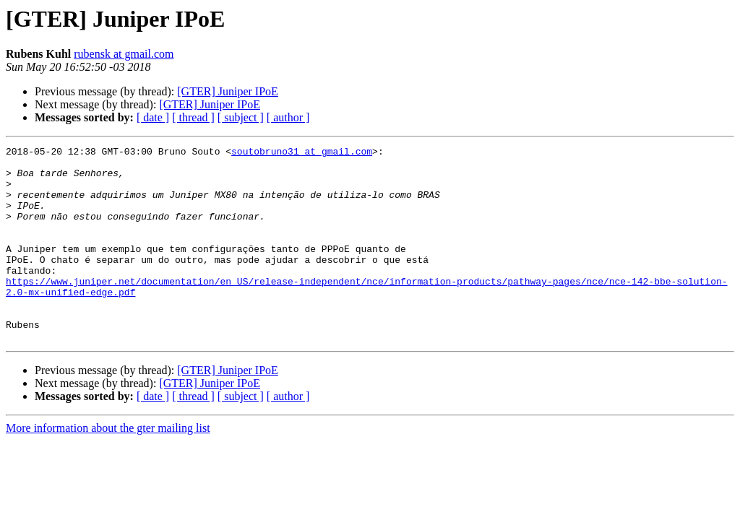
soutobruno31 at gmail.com (301, 153)
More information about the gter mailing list (108, 467)
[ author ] (288, 117)
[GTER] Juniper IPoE (227, 91)
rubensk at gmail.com (123, 54)
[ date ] (153, 117)
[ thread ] (193, 117)
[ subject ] (241, 117)
